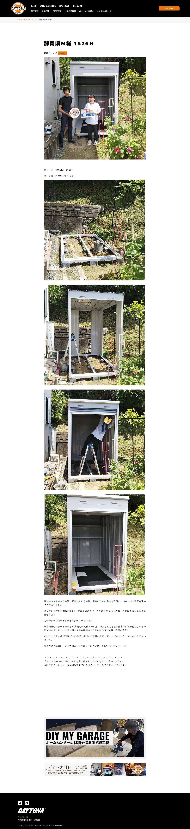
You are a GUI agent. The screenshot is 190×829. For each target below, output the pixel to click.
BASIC (33, 5)
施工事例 (34, 11)
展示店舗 (45, 11)
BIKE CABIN (77, 5)
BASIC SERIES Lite (48, 5)
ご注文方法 (56, 11)
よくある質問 (70, 11)
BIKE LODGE (64, 5)
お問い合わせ (169, 8)
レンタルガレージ (104, 11)
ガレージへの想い (86, 11)
